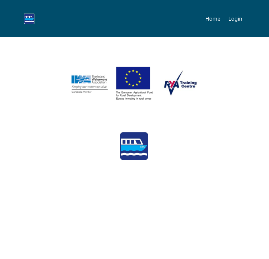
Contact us (22, 225)
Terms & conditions (201, 225)
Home (213, 18)
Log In (251, 227)
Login (235, 18)
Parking (96, 225)
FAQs (61, 225)
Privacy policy (141, 225)
